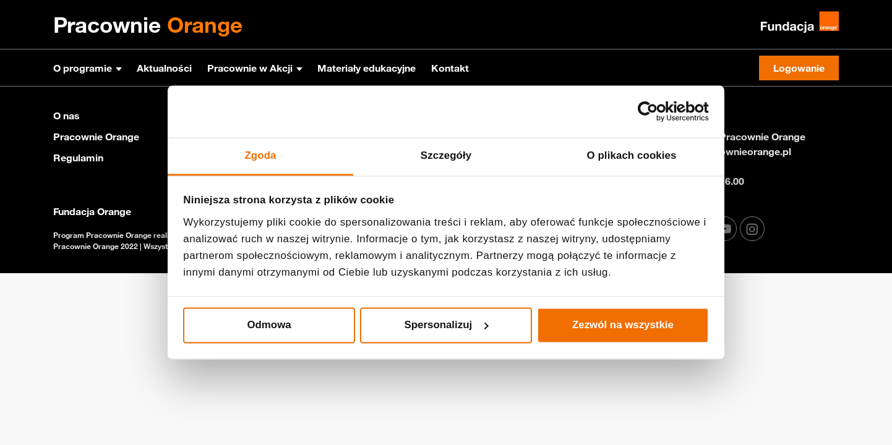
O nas (66, 115)
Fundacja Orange (92, 211)
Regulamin (78, 157)
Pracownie (147, 24)
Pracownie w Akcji (250, 68)
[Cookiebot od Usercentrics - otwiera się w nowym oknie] (655, 111)
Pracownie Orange (96, 136)
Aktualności (164, 68)
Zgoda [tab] (260, 156)
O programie (82, 68)
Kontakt (450, 68)
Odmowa (269, 325)
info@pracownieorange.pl (732, 151)
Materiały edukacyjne (366, 68)
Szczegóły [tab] (446, 156)
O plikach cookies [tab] (631, 156)
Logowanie (799, 68)
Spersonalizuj (447, 325)
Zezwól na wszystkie (623, 325)
